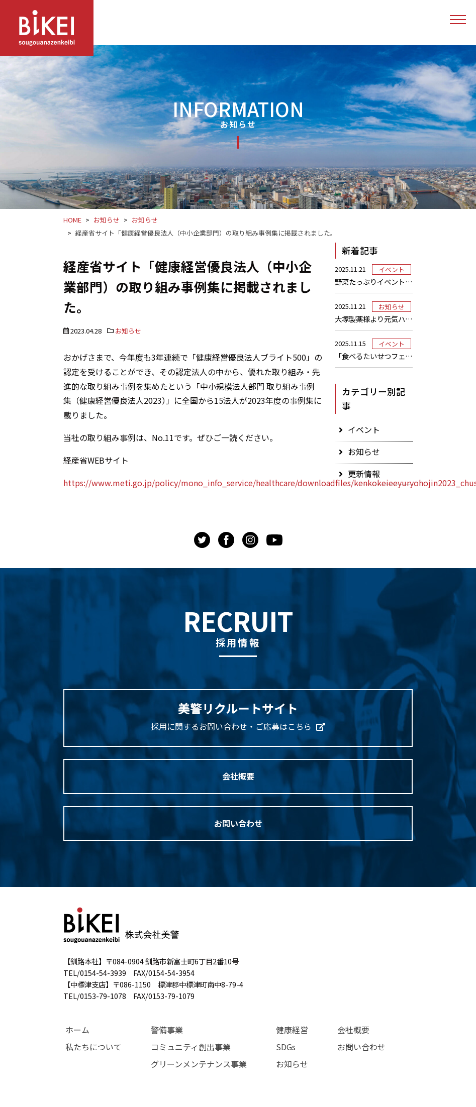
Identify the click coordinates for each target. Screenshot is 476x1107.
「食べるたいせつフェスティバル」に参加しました (374, 356)
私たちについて (93, 1047)
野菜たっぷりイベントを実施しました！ (374, 282)
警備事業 (167, 1030)
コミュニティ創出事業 (191, 1047)
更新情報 (364, 474)
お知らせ (128, 331)
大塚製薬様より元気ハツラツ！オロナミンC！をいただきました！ (374, 319)
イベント (391, 269)
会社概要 (238, 776)
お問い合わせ (238, 823)
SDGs (286, 1047)
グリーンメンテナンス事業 (199, 1064)
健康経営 (292, 1030)
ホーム (77, 1030)
